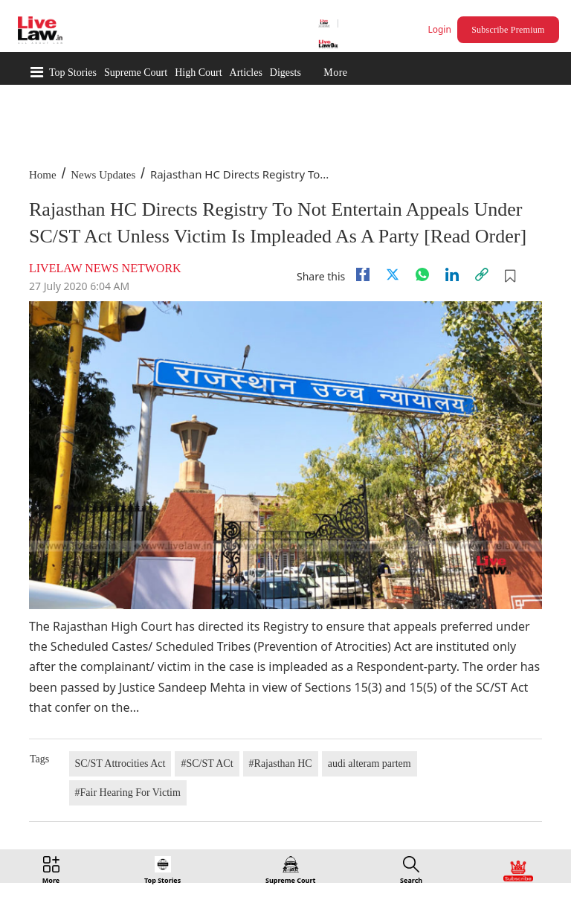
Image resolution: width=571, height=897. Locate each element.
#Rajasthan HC (280, 763)
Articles (246, 72)
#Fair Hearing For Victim (128, 792)
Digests (285, 72)
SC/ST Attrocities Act (120, 763)
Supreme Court (135, 72)
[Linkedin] (452, 274)
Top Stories (73, 72)
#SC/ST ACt (207, 763)
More (335, 72)
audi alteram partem (369, 763)
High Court (198, 72)
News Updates (103, 175)
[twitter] (392, 274)
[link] (481, 274)
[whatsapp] (422, 274)
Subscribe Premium (507, 30)
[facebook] (363, 274)
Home (43, 175)
